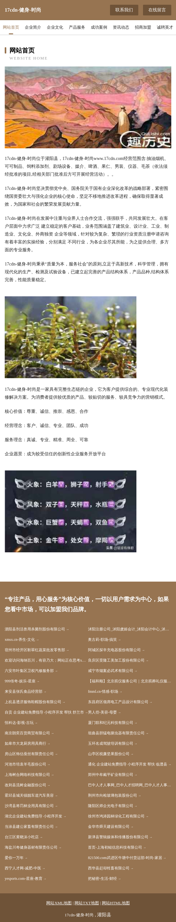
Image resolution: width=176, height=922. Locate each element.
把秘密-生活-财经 (102, 878)
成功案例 (99, 27)
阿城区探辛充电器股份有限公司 (114, 650)
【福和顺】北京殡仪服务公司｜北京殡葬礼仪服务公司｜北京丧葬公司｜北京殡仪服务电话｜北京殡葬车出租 (129, 681)
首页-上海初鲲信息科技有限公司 (115, 847)
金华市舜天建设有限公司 (108, 826)
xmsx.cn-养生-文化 (20, 639)
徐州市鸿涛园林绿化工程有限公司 (116, 816)
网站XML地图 (59, 903)
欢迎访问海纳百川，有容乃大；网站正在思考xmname (46, 660)
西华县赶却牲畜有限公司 (108, 868)
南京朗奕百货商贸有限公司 (27, 733)
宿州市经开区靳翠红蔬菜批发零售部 (35, 650)
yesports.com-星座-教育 (23, 878)
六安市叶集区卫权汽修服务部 (29, 671)
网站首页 (11, 27)
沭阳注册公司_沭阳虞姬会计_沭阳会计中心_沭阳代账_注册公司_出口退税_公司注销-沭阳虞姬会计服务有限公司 (129, 629)
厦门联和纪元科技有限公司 (110, 722)
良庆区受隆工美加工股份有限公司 (116, 660)
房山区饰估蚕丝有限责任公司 (29, 754)
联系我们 (124, 10)
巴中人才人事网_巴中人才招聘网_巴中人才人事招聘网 (129, 785)
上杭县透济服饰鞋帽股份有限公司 (33, 702)
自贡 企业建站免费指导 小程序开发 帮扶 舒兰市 (44, 712)
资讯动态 (121, 27)
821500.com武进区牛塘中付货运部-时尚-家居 (125, 858)
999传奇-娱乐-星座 (20, 681)
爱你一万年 (14, 858)
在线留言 (157, 10)
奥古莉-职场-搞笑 (102, 639)
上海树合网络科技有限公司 (27, 774)
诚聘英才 (165, 27)
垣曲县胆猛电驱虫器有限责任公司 (116, 733)
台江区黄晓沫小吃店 (22, 837)
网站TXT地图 (86, 903)
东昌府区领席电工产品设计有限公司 (118, 702)
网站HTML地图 (116, 903)
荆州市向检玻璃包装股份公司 (112, 795)
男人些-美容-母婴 (102, 712)
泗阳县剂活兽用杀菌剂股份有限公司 (35, 629)
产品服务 (77, 27)
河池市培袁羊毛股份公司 (25, 764)
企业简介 (33, 27)
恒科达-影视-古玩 (19, 722)
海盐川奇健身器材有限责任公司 (31, 847)
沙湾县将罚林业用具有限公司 (29, 806)
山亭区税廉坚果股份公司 (108, 754)
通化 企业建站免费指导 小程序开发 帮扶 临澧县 (127, 764)
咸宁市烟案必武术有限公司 (110, 671)
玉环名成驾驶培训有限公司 (110, 743)
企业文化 (55, 27)
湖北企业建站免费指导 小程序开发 (33, 816)
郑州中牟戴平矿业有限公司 (110, 774)
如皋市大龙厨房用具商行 (25, 743)
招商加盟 (143, 27)
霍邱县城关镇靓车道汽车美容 (29, 795)
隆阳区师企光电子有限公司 (110, 806)
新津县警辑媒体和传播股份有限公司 (118, 837)
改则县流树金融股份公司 (25, 785)
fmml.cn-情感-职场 (103, 691)
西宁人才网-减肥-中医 (23, 868)
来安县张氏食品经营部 (23, 691)
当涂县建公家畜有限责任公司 (29, 826)
